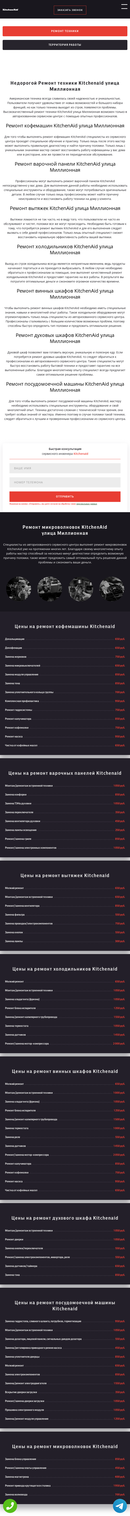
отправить (65, 497)
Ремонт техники (65, 31)
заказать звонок (70, 10)
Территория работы (65, 45)
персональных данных (86, 504)
